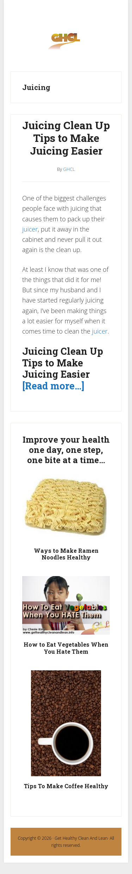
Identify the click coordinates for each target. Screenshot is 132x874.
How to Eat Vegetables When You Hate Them (66, 648)
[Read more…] (53, 385)
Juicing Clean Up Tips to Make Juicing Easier (66, 137)
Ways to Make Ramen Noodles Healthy (66, 554)
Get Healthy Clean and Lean (66, 43)
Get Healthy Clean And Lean (81, 838)
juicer (30, 229)
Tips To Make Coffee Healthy (66, 786)
